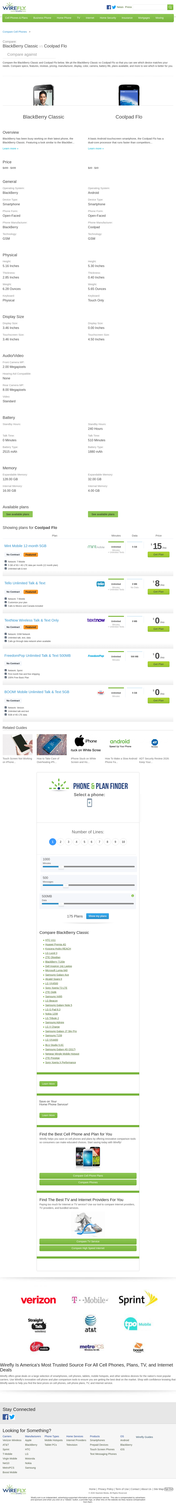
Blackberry (118, 1444)
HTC (26, 1448)
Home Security (108, 17)
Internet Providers (72, 1440)
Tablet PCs (48, 1444)
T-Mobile (7, 1453)
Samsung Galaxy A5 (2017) (60, 1049)
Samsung (28, 1465)
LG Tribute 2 (52, 1018)
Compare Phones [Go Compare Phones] (88, 1182)
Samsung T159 (53, 1035)
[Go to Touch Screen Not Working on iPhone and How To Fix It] (18, 744)
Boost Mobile (9, 1470)
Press (128, 6)
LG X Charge (52, 1026)
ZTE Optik (50, 992)
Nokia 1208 (51, 1013)
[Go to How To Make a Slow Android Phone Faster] (120, 744)
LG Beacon (51, 1000)
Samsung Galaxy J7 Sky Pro (61, 1031)
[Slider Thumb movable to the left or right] (61, 868)
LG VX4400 (51, 1039)
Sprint (6, 1448)
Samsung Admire (54, 1022)
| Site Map (158, 1486)
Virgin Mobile (9, 1457)
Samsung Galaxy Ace (57, 974)
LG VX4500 (51, 983)
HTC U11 (50, 940)
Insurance (127, 17)
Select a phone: (89, 795)
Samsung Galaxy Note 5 (58, 1005)
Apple (26, 1440)
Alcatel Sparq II (53, 979)
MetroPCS (8, 1465)
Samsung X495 (53, 996)
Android (117, 1440)
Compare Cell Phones (15, 31)
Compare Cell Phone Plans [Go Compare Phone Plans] (88, 1175)
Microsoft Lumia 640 (56, 970)
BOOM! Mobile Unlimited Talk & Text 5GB (36, 692)
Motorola (28, 1457)
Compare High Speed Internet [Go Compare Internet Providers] (88, 1248)
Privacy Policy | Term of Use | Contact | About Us (124, 1486)
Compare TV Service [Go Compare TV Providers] (88, 1241)
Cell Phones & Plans (16, 17)
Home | (93, 1486)
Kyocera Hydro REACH (58, 948)
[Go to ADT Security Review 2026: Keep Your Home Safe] (154, 744)
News (120, 6)
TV (78, 17)
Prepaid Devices (93, 1444)
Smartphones (92, 1440)
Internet (90, 17)
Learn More (48, 1083)
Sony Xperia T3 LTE (56, 987)
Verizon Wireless (11, 1440)
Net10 (6, 1461)
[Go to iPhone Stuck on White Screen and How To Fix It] (86, 744)
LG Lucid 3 (51, 953)
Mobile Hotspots (51, 1440)
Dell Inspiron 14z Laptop (58, 966)
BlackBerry (29, 1444)
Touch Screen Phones (96, 1448)
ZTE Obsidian (52, 957)
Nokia (26, 1461)
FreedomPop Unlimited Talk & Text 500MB (37, 655)
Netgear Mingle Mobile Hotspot (62, 1053)
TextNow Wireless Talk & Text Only (31, 620)
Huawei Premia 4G (55, 944)
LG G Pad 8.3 (52, 1009)
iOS (115, 1448)
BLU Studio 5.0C (54, 1045)
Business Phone (42, 17)
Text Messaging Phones (97, 1453)
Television (68, 1444)
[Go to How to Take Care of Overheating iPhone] (52, 744)
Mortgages (144, 17)
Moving (159, 17)
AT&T (5, 1444)
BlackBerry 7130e (55, 961)
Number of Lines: (88, 832)
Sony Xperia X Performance (60, 1062)
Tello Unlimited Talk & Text (24, 583)
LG (25, 1453)
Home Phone (64, 17)
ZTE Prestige (52, 1058)
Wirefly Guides (136, 1436)
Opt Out (169, 1486)
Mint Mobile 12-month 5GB (25, 546)
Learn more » (10, 148)
